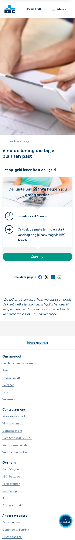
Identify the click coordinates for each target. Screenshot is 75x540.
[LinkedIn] (52, 277)
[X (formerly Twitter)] (46, 277)
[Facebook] (40, 277)
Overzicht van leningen (18, 141)
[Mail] (59, 277)
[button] (58, 9)
